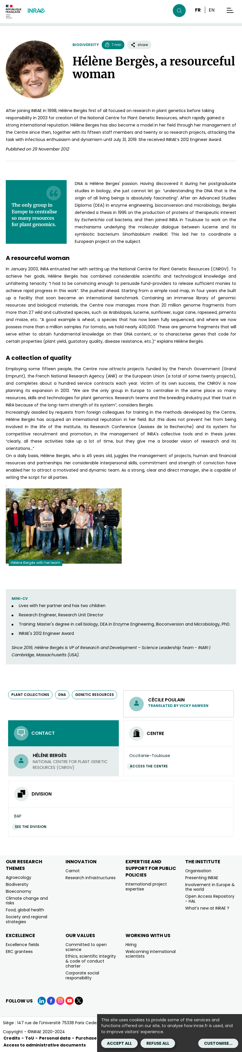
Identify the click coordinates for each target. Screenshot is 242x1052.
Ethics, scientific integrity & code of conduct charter (90, 961)
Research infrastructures (90, 878)
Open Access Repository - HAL (209, 898)
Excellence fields (22, 944)
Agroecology (18, 877)
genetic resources (94, 694)
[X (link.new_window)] (79, 1001)
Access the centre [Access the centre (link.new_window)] (150, 766)
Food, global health (25, 910)
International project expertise (146, 886)
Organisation (198, 871)
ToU (29, 1038)
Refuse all (157, 1043)
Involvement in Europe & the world (210, 887)
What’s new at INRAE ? (207, 908)
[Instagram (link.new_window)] (60, 1001)
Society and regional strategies (26, 919)
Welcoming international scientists (150, 954)
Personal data (54, 1038)
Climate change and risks (27, 900)
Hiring (131, 944)
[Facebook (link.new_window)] (51, 1001)
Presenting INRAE (201, 878)
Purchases (87, 1038)
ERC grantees (19, 951)
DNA (62, 694)
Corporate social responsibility (82, 975)
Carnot (72, 871)
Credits (11, 1038)
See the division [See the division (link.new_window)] (32, 826)
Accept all (119, 1043)
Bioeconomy (18, 891)
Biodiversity (85, 44)
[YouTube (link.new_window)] (69, 1001)
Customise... (218, 1043)
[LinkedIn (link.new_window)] (42, 1001)
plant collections (30, 694)
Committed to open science (86, 947)
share (139, 44)
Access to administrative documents (44, 1045)
